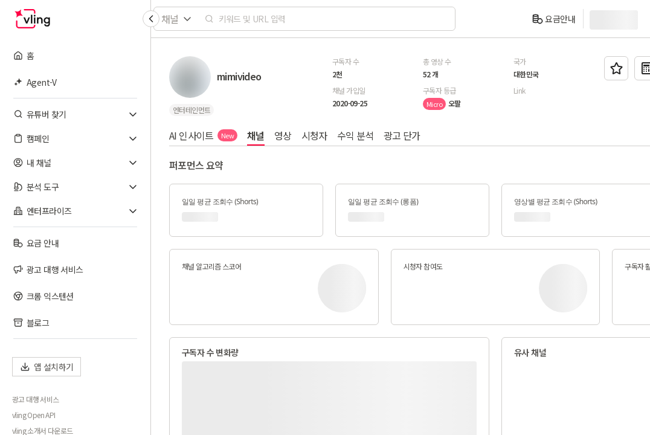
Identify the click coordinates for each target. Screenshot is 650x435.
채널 (256, 135)
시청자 (314, 135)
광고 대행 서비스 (35, 399)
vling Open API (34, 415)
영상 (283, 135)
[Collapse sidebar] (151, 18)
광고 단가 (402, 135)
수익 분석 (355, 135)
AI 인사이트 (203, 135)
